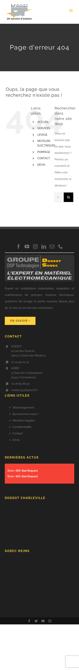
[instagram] (35, 246)
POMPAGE (43, 152)
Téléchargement (23, 407)
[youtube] (27, 246)
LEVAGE (42, 134)
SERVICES (43, 128)
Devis (16, 440)
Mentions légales (23, 420)
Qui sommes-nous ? (25, 414)
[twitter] (36, 620)
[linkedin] (43, 246)
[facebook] (18, 246)
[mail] (52, 246)
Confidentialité (21, 427)
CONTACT (43, 158)
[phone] (60, 246)
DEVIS (41, 164)
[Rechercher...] (59, 197)
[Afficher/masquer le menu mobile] (71, 11)
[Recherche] (68, 197)
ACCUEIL (43, 122)
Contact (17, 433)
